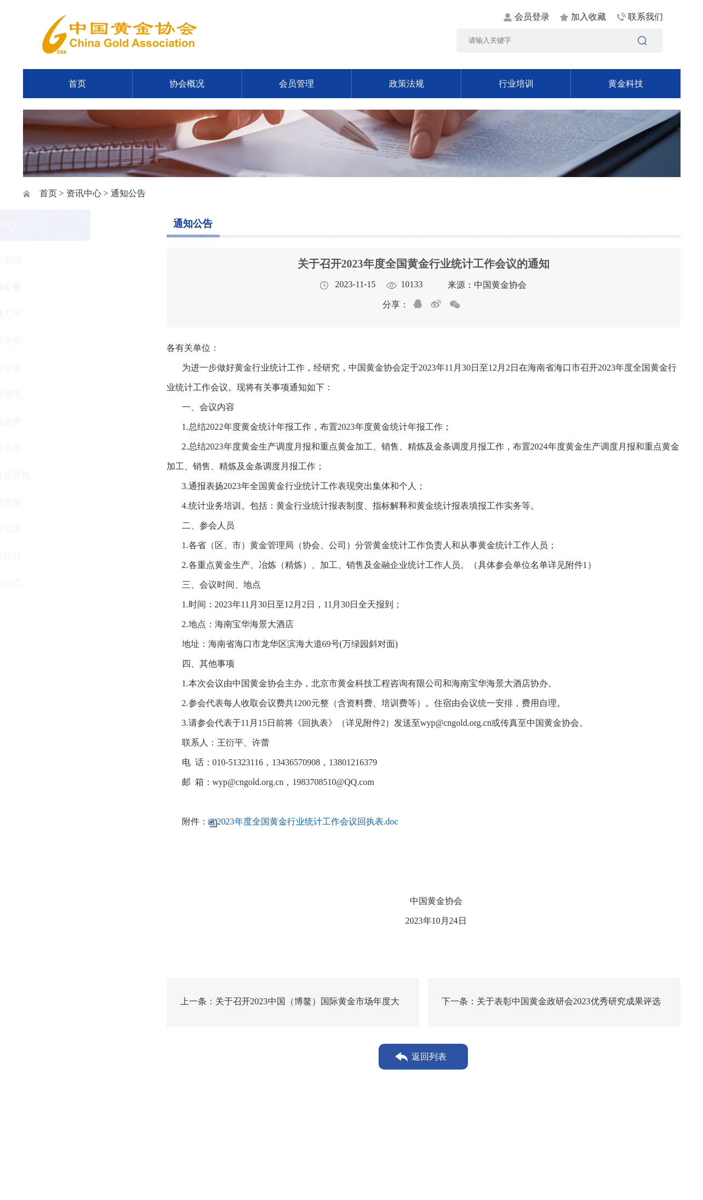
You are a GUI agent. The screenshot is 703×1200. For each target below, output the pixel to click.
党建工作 (61, 314)
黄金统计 (61, 555)
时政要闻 (61, 340)
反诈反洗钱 (66, 475)
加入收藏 (588, 16)
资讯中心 (83, 193)
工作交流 (61, 528)
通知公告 (61, 287)
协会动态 (61, 582)
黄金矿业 (61, 367)
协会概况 (186, 83)
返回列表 (429, 1056)
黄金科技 (625, 83)
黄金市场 (61, 448)
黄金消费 (61, 421)
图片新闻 (61, 260)
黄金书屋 (61, 502)
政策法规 (406, 83)
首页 (77, 83)
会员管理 (296, 83)
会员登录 (532, 16)
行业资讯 (61, 394)
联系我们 (645, 16)
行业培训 (516, 83)
